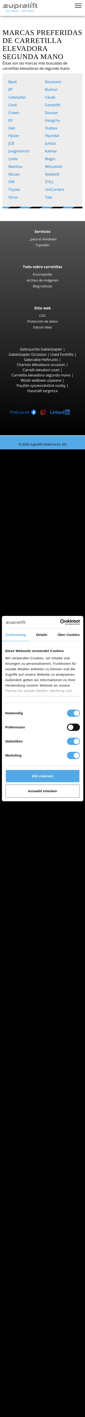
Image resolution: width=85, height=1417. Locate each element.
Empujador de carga (44, 1162)
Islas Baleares (38, 877)
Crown (14, 112)
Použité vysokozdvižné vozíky (41, 385)
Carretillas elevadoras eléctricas (53, 986)
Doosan (52, 112)
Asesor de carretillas (26, 1380)
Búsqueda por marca (35, 934)
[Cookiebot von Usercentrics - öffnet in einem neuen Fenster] (60, 622)
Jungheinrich (20, 151)
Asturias (34, 861)
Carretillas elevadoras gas (48, 991)
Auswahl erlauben (42, 791)
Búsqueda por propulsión (39, 976)
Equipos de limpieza (35, 1230)
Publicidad (27, 1360)
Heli (12, 128)
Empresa (25, 1344)
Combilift (53, 104)
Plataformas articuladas (47, 1261)
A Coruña (35, 903)
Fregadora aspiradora (45, 1245)
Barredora (35, 1235)
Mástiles (25, 1183)
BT (11, 89)
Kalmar (52, 151)
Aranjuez (34, 918)
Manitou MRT (47, 581)
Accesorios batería (42, 1225)
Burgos (33, 1074)
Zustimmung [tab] (15, 635)
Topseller (42, 245)
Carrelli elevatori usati (41, 369)
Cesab (51, 97)
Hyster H (43, 535)
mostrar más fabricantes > (49, 970)
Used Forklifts (61, 354)
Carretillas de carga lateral (49, 607)
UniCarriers (55, 189)
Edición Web (42, 327)
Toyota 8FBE (46, 488)
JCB (12, 143)
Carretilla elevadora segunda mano (41, 375)
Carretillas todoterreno (46, 545)
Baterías (34, 1214)
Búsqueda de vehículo (36, 1012)
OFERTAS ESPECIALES (36, 1028)
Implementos (29, 1157)
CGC (42, 315)
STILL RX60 (45, 524)
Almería (33, 856)
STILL (50, 181)
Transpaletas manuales (46, 1007)
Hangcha (53, 120)
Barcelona (35, 882)
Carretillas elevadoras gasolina (53, 996)
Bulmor (52, 89)
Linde (13, 158)
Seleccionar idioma (25, 1411)
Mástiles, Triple (40, 1199)
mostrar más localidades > (49, 929)
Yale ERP (43, 493)
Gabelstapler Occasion (27, 354)
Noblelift (53, 174)
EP (11, 120)
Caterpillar (18, 97)
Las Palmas (36, 1095)
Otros (14, 197)
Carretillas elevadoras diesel (51, 981)
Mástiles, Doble (40, 1194)
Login (22, 1387)
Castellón (35, 1079)
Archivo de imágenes (42, 280)
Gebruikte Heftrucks (41, 359)
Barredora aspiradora (45, 1240)
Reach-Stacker (39, 602)
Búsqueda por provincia (38, 835)
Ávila (31, 867)
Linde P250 (45, 804)
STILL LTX (44, 809)
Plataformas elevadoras (38, 1256)
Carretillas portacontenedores (52, 597)
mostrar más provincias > (48, 893)
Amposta (34, 913)
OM (12, 181)
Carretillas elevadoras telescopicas (45, 569)
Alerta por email (31, 1287)
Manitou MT (46, 576)
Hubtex (52, 128)
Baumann (54, 81)
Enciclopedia (42, 274)
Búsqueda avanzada (35, 1017)
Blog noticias (42, 286)
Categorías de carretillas (38, 1022)
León (31, 1100)
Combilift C (45, 612)
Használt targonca (42, 390)
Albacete (34, 846)
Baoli (13, 81)
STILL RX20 (45, 477)
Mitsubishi (54, 166)
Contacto (25, 1349)
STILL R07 (44, 820)
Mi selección (19, 1406)
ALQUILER (17, 1375)
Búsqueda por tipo (33, 457)
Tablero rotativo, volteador (49, 1167)
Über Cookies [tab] (69, 635)
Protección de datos (42, 321)
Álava (31, 841)
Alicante (34, 851)
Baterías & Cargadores (37, 1209)
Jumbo (51, 143)
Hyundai (53, 135)
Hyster (14, 135)
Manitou (16, 166)
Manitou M (45, 550)
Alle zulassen (42, 776)
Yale (49, 197)
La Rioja (33, 1090)
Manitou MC (46, 555)
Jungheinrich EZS (50, 815)
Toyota (15, 189)
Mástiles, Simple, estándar (49, 1188)
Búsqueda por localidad (38, 898)
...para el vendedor (42, 239)
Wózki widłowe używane (41, 380)
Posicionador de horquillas (49, 1173)
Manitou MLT (47, 586)
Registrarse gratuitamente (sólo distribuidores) (44, 1397)
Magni (51, 158)
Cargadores (37, 1220)
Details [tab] (41, 635)
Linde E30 (44, 514)
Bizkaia (33, 887)
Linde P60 (44, 825)
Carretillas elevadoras (27, 451)
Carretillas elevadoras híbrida (52, 1001)
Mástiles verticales (42, 1271)
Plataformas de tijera (44, 1266)
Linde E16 (44, 483)
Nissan (15, 174)
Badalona (35, 924)
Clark (13, 104)
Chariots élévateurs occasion (41, 364)
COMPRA (16, 1370)
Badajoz (34, 872)
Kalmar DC (45, 529)
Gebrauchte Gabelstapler (41, 349)
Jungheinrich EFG (50, 472)
